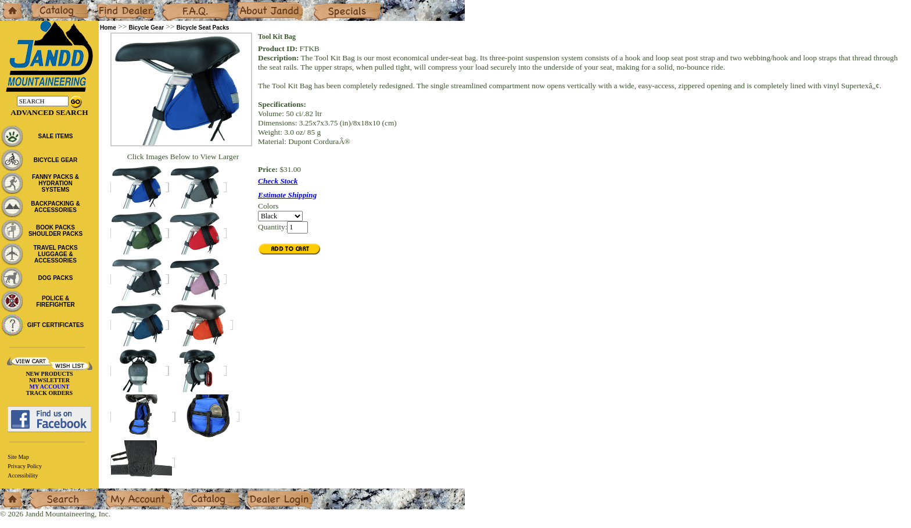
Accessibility (23, 475)
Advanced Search (49, 112)
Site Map (18, 457)
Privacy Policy (25, 466)
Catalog (41, 4)
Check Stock (278, 181)
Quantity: (272, 226)
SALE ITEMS (55, 136)
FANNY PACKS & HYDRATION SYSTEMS (55, 183)
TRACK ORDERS (49, 393)
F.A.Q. (172, 4)
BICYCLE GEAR (56, 160)
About (246, 4)
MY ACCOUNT (50, 386)
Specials (326, 4)
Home (9, 4)
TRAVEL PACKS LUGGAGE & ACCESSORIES (55, 254)
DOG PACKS (55, 278)
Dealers (108, 4)
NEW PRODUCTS (49, 374)
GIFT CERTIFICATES (55, 325)
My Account (124, 493)
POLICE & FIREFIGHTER (55, 301)
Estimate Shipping (287, 195)
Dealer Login (267, 493)
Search (40, 493)
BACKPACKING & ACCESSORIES (55, 206)
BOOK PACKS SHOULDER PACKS (55, 230)
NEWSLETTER (49, 380)
